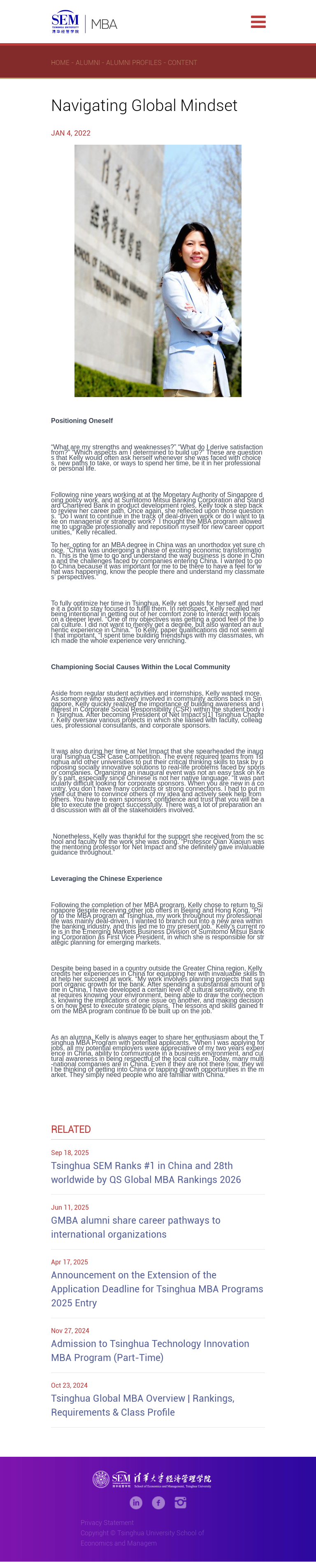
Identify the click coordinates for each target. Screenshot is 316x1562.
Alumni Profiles (134, 63)
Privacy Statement (107, 1523)
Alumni (88, 63)
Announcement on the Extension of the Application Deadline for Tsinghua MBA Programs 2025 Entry (157, 1289)
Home (60, 63)
